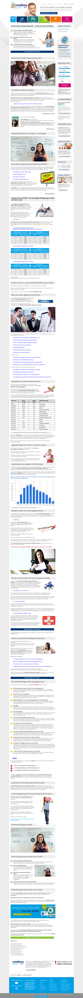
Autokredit (33, 21)
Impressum (42, 990)
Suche (55, 4)
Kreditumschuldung (55, 21)
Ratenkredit (44, 21)
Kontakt (60, 4)
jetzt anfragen (48, 13)
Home (13, 21)
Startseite (19, 975)
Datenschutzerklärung (68, 994)
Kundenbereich (53, 986)
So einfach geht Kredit (64, 136)
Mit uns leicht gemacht (64, 156)
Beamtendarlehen (65, 990)
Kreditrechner (53, 984)
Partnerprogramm (54, 990)
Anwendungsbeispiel (49, 193)
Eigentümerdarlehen (65, 986)
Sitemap (51, 982)
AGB (41, 984)
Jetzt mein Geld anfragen (64, 85)
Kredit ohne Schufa (27, 975)
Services (41, 982)
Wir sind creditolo (31, 970)
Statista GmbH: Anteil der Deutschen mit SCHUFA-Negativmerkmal (24, 507)
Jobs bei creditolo (54, 988)
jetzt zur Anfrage (32, 937)
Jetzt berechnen (63, 190)
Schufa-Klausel (43, 988)
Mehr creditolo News (64, 169)
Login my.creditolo (69, 4)
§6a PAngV (31, 980)
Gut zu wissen (43, 4)
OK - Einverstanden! (41, 996)
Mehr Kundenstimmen (64, 113)
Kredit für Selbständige (66, 988)
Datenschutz (50, 4)
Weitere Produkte (67, 21)
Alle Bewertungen (50, 128)
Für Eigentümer (21, 21)
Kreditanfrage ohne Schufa (32, 51)
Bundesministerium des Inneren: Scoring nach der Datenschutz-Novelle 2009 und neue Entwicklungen (30, 432)
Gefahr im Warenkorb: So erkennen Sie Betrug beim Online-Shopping (66, 166)
